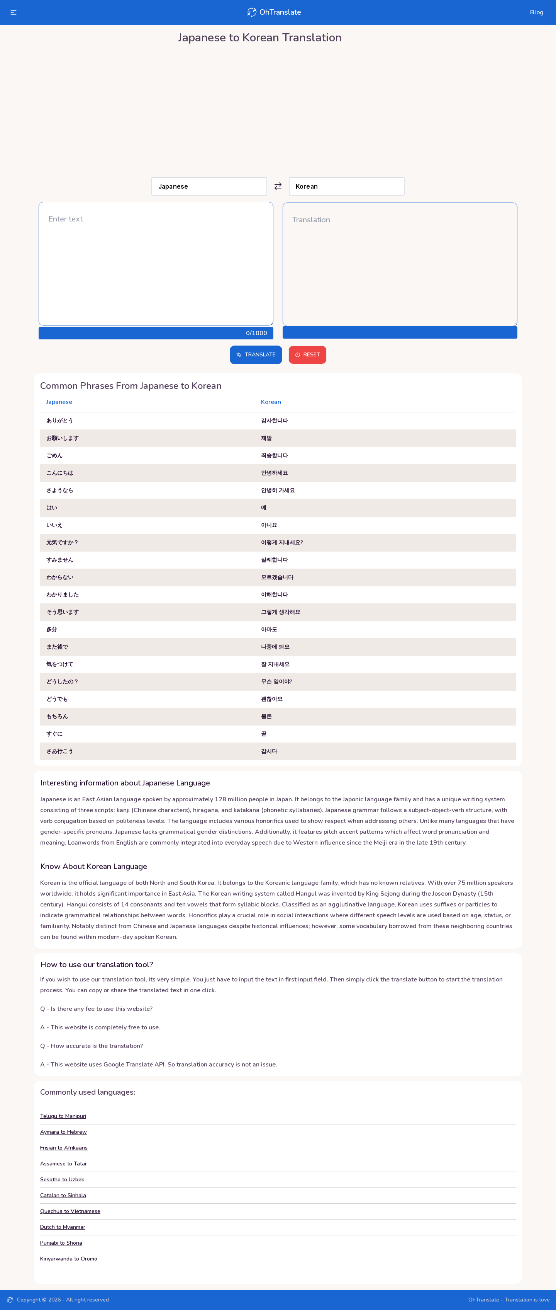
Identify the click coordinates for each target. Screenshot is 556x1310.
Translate (256, 354)
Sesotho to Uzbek (62, 1179)
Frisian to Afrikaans (64, 1148)
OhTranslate (273, 12)
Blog (537, 12)
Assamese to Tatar (63, 1163)
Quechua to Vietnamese (70, 1211)
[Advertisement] (278, 109)
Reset (307, 354)
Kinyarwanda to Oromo (68, 1258)
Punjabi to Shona (61, 1243)
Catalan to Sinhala (63, 1195)
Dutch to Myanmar (62, 1227)
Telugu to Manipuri (63, 1116)
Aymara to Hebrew (63, 1132)
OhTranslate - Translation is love (509, 1299)
